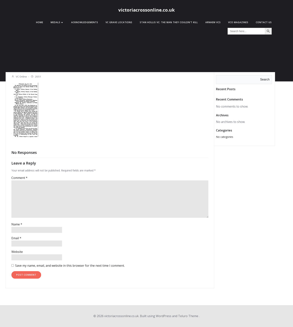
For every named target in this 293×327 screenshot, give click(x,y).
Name (16, 224)
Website (17, 252)
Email (16, 238)
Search (265, 79)
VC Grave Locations (119, 22)
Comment (19, 178)
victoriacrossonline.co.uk (146, 10)
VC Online (19, 77)
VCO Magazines (238, 22)
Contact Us (264, 22)
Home (39, 22)
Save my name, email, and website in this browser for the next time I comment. (70, 266)
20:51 (36, 77)
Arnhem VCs (213, 22)
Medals (57, 22)
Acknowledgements (84, 22)
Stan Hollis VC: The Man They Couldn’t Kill (169, 22)
